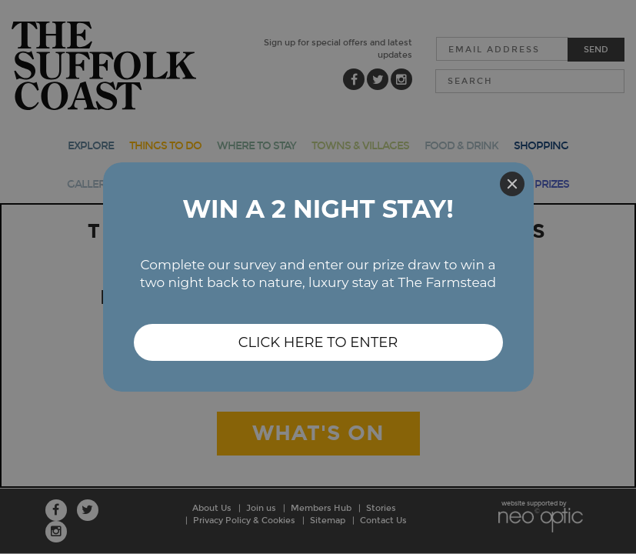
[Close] (512, 184)
